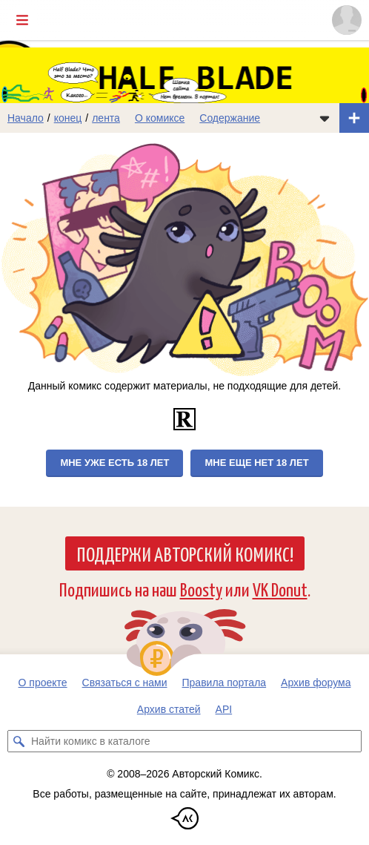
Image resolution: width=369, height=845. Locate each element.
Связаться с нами (124, 682)
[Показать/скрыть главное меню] (22, 20)
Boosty (201, 588)
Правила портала (224, 682)
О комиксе (159, 118)
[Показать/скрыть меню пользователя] (347, 20)
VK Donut (280, 588)
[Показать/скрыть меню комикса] (324, 118)
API (224, 709)
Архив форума (315, 682)
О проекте (43, 682)
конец (68, 118)
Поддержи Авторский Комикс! (184, 553)
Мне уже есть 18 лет (114, 462)
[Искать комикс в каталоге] (18, 741)
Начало (25, 118)
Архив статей (169, 709)
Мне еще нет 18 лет (256, 462)
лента (106, 118)
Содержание (229, 118)
